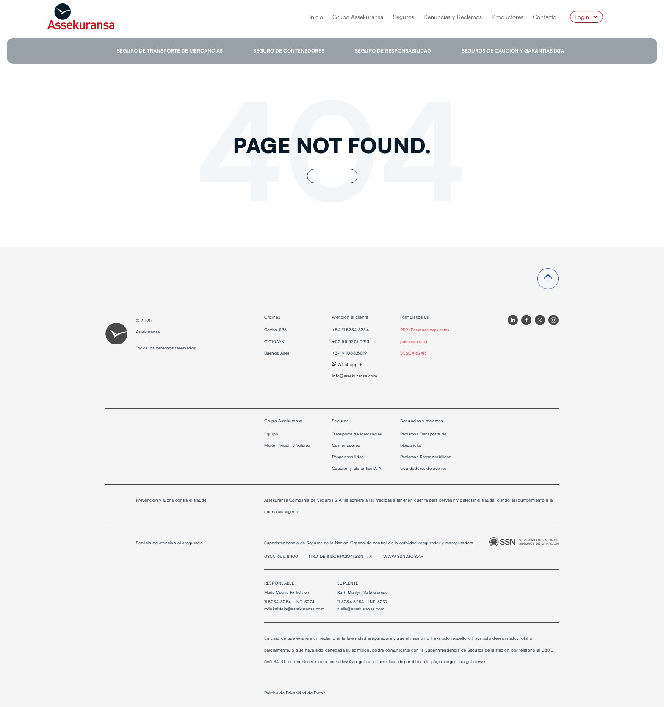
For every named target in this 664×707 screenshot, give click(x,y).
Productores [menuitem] (507, 16)
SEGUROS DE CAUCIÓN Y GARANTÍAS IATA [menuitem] (513, 50)
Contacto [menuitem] (544, 16)
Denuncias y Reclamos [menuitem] (452, 16)
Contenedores (346, 445)
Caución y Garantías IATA (356, 468)
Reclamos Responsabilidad (426, 456)
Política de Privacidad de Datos (294, 692)
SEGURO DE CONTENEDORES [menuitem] (288, 50)
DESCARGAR (413, 352)
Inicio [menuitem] (316, 16)
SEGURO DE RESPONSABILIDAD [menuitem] (393, 50)
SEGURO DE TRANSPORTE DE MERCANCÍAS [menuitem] (170, 50)
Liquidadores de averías (423, 468)
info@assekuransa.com (354, 375)
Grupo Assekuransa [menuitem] (357, 16)
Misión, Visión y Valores (287, 445)
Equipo (271, 433)
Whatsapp (345, 364)
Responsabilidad (348, 456)
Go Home (332, 176)
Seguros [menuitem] (403, 16)
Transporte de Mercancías (357, 433)
